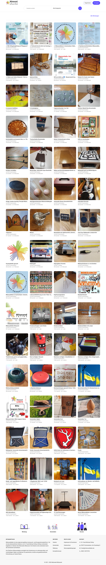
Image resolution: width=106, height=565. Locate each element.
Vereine (55, 542)
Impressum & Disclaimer (70, 542)
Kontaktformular (57, 551)
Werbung (55, 548)
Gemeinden (56, 545)
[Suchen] (80, 8)
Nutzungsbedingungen (70, 548)
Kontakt (81, 539)
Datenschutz (67, 545)
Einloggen (96, 3)
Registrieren (88, 3)
